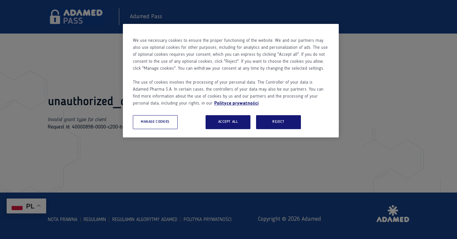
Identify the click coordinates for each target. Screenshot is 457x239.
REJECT (278, 122)
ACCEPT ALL (228, 122)
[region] (231, 80)
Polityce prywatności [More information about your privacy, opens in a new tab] (236, 103)
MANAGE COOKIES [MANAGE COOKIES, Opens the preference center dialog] (155, 122)
